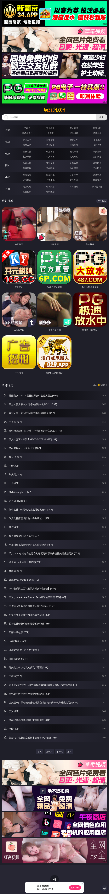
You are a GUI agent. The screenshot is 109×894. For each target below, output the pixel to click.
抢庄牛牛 (97, 133)
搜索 (101, 117)
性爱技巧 (97, 179)
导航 (7, 188)
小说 (7, 177)
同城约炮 (27, 186)
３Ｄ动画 (97, 139)
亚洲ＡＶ (27, 139)
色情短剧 (50, 191)
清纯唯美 (50, 168)
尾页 (69, 751)
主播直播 (74, 144)
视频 (7, 142)
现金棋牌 (74, 133)
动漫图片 (97, 163)
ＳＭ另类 (97, 144)
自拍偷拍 (50, 139)
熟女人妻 (27, 144)
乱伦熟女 (74, 156)
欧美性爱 (97, 151)
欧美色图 (74, 163)
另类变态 (97, 156)
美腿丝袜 (27, 168)
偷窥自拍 (27, 163)
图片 (7, 165)
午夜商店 (50, 186)
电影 (7, 153)
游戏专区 (97, 128)
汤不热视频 (97, 186)
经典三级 (50, 156)
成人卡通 (74, 151)
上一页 (49, 751)
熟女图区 (74, 168)
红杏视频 (27, 191)
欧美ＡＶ (74, 139)
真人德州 (50, 128)
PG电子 (27, 128)
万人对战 (74, 128)
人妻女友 (74, 175)
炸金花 (50, 133)
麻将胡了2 (27, 133)
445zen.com (54, 110)
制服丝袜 (27, 156)
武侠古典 (97, 175)
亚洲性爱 (27, 151)
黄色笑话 (74, 179)
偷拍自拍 (50, 151)
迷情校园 (27, 179)
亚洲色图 (50, 163)
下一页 (60, 751)
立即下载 (75, 887)
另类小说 (50, 179)
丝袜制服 (50, 144)
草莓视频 (74, 186)
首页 (40, 751)
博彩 (7, 130)
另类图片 (97, 168)
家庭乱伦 (50, 175)
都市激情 (27, 175)
